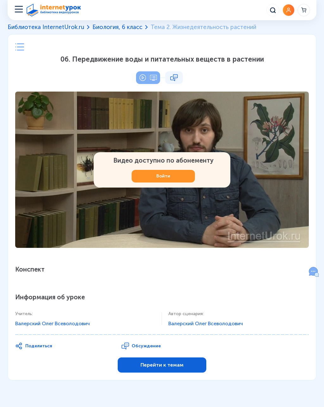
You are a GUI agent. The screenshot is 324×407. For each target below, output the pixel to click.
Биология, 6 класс (117, 27)
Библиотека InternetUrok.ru (46, 27)
